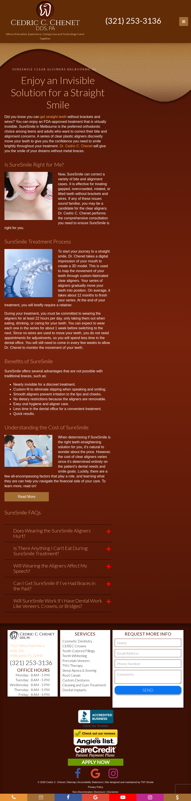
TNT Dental (147, 782)
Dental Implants (74, 690)
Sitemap (71, 782)
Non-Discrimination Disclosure (89, 792)
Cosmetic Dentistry (77, 641)
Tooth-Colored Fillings (78, 651)
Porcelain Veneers (76, 660)
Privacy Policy (95, 787)
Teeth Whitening (74, 656)
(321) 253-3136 (133, 21)
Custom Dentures (76, 680)
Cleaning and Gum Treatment (84, 685)
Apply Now (95, 762)
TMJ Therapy (72, 665)
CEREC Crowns (74, 646)
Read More (26, 497)
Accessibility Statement (90, 782)
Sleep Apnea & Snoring (79, 670)
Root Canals (71, 675)
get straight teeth (53, 117)
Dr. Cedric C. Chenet (76, 146)
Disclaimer (112, 792)
